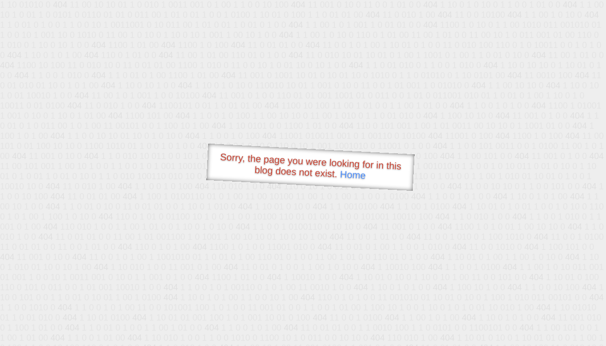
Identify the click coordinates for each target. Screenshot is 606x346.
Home (353, 175)
